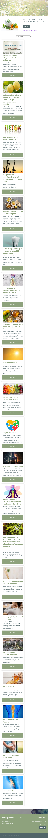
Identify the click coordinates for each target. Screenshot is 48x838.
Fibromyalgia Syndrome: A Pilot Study (13, 618)
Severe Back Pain (9, 791)
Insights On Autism (10, 433)
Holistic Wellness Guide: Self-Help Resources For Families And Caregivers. (12, 501)
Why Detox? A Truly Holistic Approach (10, 138)
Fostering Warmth (10, 362)
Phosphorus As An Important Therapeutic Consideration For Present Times (12, 178)
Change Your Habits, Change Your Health (10, 398)
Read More (12, 75)
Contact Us (42, 818)
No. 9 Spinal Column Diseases (10, 720)
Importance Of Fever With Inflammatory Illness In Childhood (13, 326)
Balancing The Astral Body (13, 466)
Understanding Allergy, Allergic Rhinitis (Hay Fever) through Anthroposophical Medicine (12, 100)
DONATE (42, 828)
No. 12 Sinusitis (8, 686)
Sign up (26, 27)
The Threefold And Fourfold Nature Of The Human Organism (11, 290)
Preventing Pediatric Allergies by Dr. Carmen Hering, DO (12, 58)
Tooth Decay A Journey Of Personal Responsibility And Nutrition (12, 251)
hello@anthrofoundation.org (39, 821)
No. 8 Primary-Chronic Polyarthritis (11, 756)
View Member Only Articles (30, 31)
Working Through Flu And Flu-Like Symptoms (13, 212)
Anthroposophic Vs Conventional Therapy (11, 653)
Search (31, 36)
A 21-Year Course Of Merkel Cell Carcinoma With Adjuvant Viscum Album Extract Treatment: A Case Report (13, 542)
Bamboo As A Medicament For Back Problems (13, 582)
